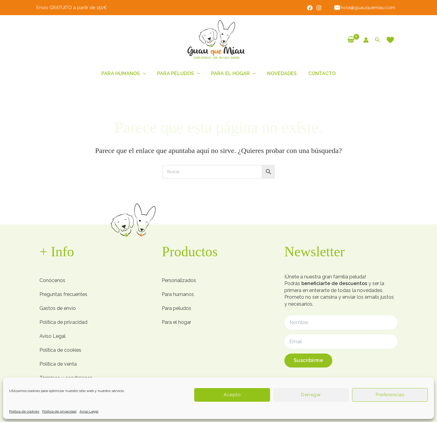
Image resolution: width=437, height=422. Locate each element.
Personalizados (179, 280)
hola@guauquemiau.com (365, 7)
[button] (377, 40)
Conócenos (52, 280)
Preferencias (390, 394)
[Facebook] (312, 8)
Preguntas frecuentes (63, 294)
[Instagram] (321, 8)
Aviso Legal (89, 411)
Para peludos (180, 74)
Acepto (232, 394)
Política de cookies (24, 411)
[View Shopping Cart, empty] (351, 40)
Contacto (318, 73)
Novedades (280, 73)
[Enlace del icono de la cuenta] (366, 40)
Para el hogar (233, 74)
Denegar (311, 394)
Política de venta (58, 364)
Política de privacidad (59, 411)
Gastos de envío (57, 308)
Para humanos (127, 74)
